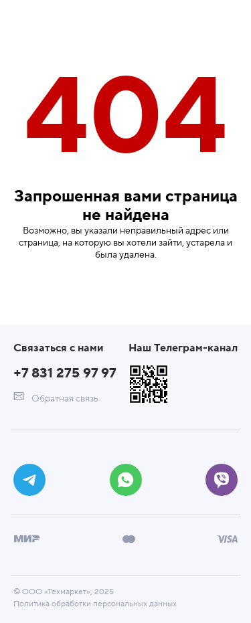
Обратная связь (55, 398)
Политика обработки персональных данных (95, 604)
